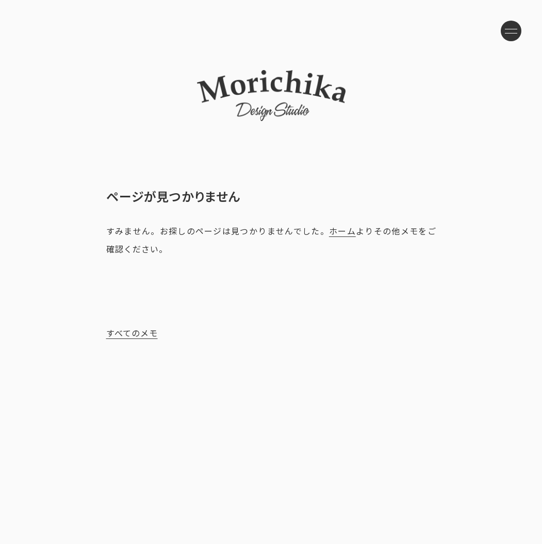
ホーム (342, 231)
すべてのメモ (132, 333)
